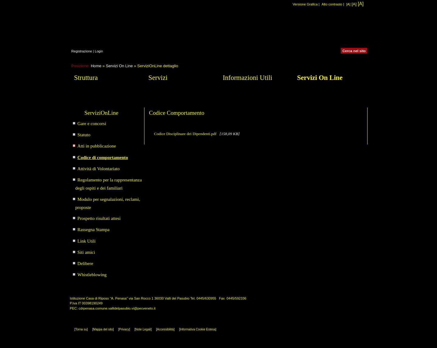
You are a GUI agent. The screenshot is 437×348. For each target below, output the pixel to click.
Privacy (124, 329)
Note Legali (143, 329)
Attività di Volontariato (98, 168)
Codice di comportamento (102, 157)
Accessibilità (165, 329)
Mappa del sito (103, 329)
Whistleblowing (92, 274)
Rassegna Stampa (93, 229)
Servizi (158, 77)
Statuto (83, 134)
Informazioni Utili (247, 77)
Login (99, 51)
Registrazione (81, 51)
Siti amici (86, 252)
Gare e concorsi (91, 123)
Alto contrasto (332, 4)
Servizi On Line (119, 66)
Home (96, 66)
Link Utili (86, 241)
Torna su (81, 329)
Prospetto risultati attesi (98, 218)
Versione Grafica (305, 4)
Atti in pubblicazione (96, 146)
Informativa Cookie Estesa (197, 329)
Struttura (86, 77)
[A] (348, 4)
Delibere (85, 263)
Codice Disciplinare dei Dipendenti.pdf (185, 133)
